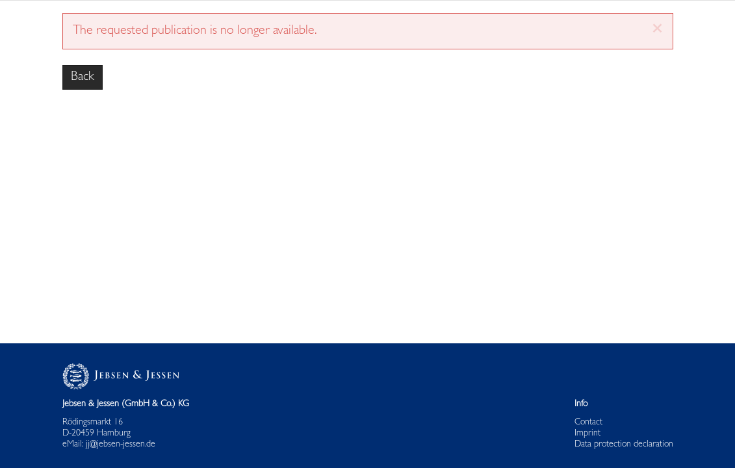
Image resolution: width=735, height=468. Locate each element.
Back (82, 77)
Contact (588, 423)
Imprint (587, 433)
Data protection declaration (623, 444)
